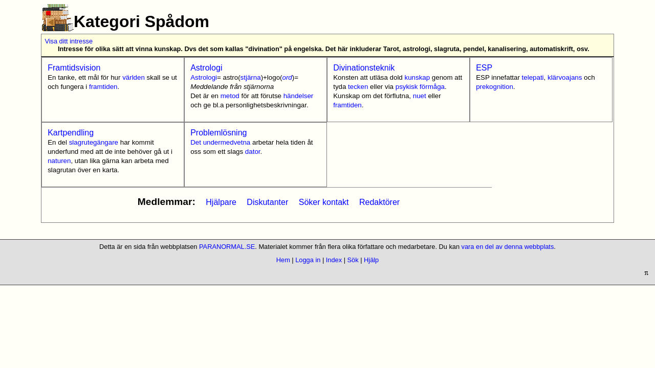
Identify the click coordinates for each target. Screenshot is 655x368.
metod (230, 96)
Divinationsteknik (364, 67)
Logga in (307, 260)
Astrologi (206, 67)
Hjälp (371, 260)
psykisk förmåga (420, 86)
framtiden (103, 86)
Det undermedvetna (220, 142)
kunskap (417, 77)
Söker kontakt (324, 202)
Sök (353, 260)
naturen (59, 161)
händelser (298, 96)
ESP (484, 67)
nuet (419, 96)
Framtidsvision (74, 67)
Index (334, 260)
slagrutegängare (93, 142)
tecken (358, 86)
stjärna (251, 77)
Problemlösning (218, 132)
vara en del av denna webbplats (508, 246)
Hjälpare (221, 202)
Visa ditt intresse (69, 41)
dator (252, 151)
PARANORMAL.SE (227, 246)
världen (133, 77)
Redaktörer (379, 202)
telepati (533, 77)
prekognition (494, 86)
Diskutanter (267, 202)
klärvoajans (565, 77)
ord (287, 77)
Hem (283, 260)
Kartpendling (71, 132)
